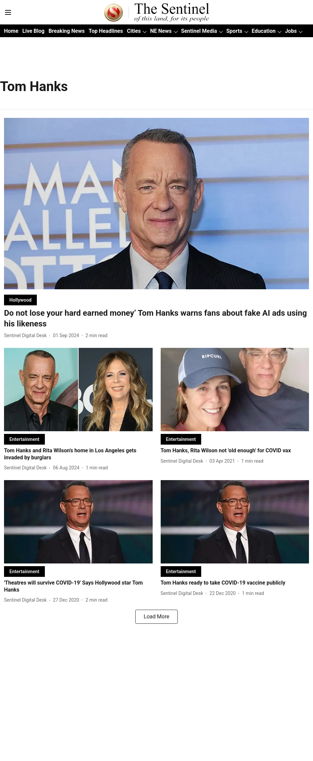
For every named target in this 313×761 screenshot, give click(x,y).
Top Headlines (106, 31)
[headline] (156, 318)
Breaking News (67, 31)
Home (11, 31)
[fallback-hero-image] (156, 203)
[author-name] (26, 335)
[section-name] (20, 300)
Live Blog (33, 31)
